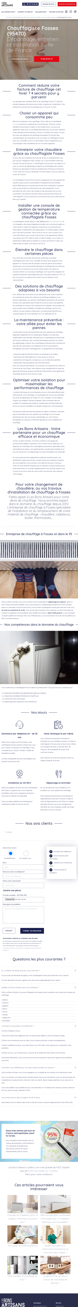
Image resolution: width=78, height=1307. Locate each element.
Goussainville (53, 221)
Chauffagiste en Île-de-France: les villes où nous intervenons (34, 17)
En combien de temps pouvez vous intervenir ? (21, 970)
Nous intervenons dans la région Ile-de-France (21, 1097)
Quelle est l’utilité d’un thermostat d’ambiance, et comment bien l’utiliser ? (55, 1249)
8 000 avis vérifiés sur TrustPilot (43, 1171)
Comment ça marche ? (25, 12)
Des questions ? (41, 12)
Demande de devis (20, 59)
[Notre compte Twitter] (75, 11)
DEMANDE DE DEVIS (48, 4)
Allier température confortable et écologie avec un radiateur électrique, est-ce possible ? (55, 1218)
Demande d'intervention (67, 4)
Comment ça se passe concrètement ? (18, 1026)
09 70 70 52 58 (32, 4)
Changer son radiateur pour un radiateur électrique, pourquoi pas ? (22, 1218)
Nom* (5, 863)
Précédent (8, 931)
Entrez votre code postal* (12, 881)
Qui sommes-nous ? (8, 12)
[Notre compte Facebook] (71, 11)
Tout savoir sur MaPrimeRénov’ (23, 1245)
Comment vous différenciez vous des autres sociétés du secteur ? (28, 1067)
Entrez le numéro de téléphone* (14, 872)
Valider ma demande (32, 931)
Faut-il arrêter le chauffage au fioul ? (22, 1278)
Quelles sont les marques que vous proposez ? (20, 987)
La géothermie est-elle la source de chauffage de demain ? (55, 1279)
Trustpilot (8, 832)
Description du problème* (12, 904)
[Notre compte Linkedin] (66, 11)
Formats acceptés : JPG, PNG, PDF (15, 895)
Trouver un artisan (56, 12)
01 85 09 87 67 (47, 59)
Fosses (15, 124)
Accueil (8, 17)
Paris (60, 221)
